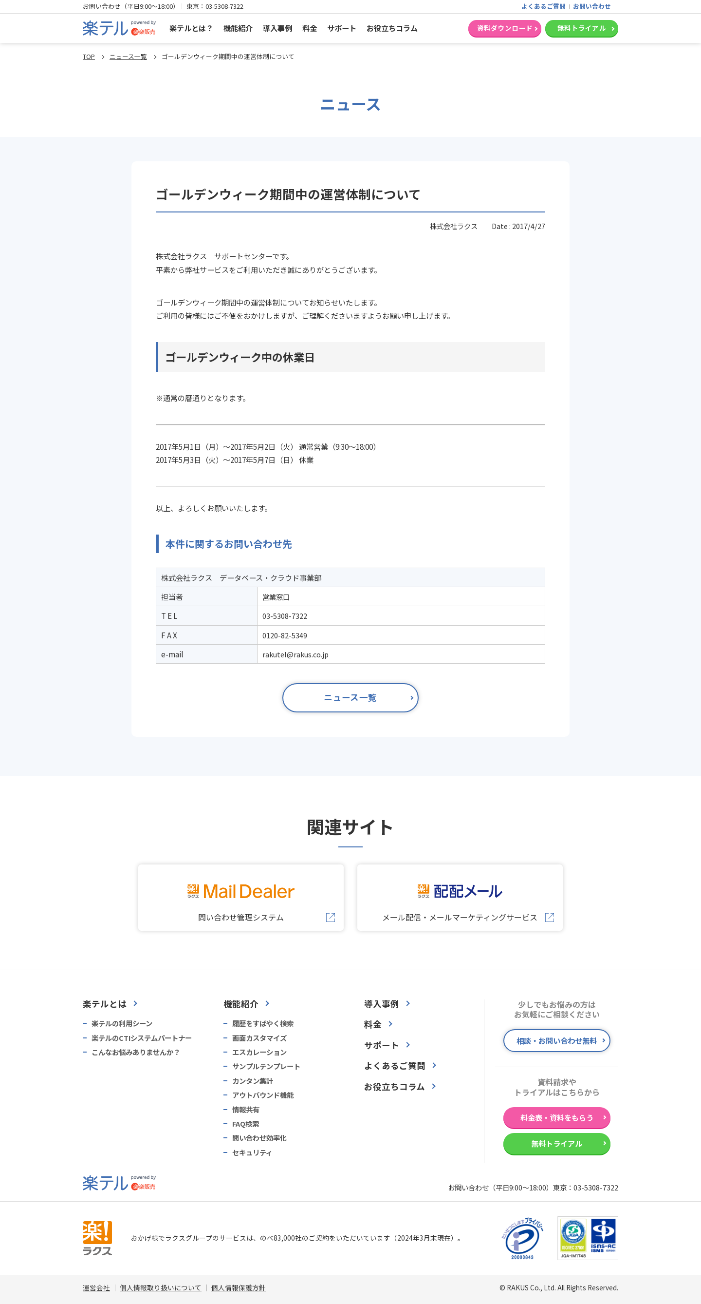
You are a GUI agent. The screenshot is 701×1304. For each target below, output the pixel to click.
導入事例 (277, 27)
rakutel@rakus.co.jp (295, 654)
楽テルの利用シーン (122, 1023)
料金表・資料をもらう (556, 1117)
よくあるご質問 (543, 6)
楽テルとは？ (191, 27)
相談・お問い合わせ (557, 1040)
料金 (309, 27)
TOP (89, 56)
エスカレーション (259, 1052)
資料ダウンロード (505, 28)
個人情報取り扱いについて (161, 1287)
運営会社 (96, 1287)
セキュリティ (252, 1152)
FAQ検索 (245, 1123)
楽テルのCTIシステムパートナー (142, 1038)
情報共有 (245, 1109)
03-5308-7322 (224, 6)
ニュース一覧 (128, 56)
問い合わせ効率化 (259, 1137)
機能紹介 (238, 27)
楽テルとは (105, 1003)
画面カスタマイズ (259, 1038)
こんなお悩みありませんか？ (136, 1052)
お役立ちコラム (392, 27)
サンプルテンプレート (266, 1066)
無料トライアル (581, 28)
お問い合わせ (592, 6)
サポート (341, 27)
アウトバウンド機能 (263, 1095)
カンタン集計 (252, 1080)
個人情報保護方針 (238, 1287)
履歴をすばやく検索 (263, 1023)
